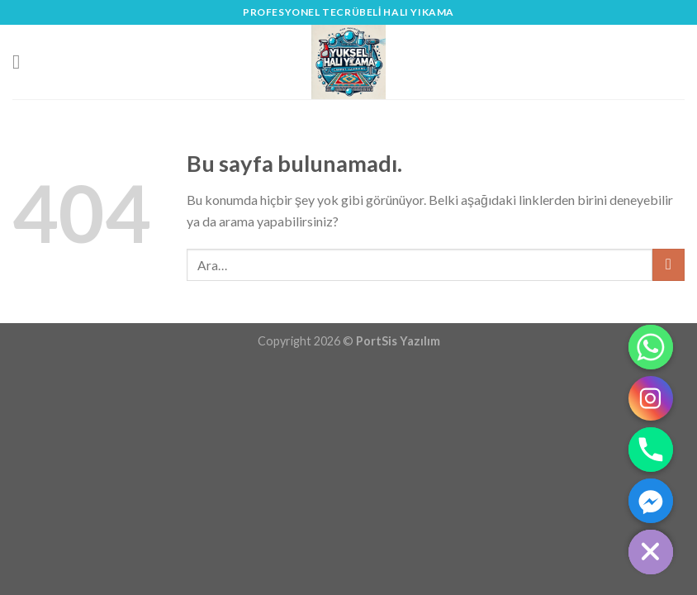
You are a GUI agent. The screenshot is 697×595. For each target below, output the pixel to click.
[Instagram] (650, 398)
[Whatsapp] (650, 347)
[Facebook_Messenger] (650, 500)
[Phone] (650, 449)
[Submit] (668, 265)
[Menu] (22, 61)
